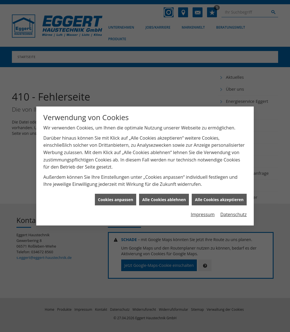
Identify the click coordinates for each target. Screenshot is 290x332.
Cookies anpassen (115, 198)
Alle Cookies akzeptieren (219, 198)
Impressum (202, 213)
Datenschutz (233, 213)
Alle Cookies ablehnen (164, 198)
